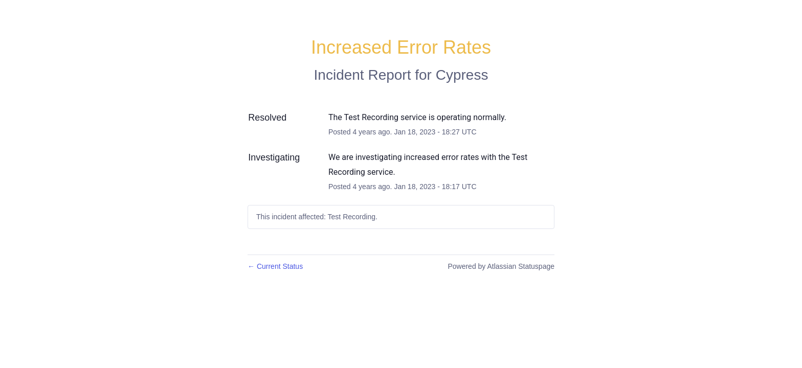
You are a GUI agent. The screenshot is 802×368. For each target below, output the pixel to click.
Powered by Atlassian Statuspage (501, 266)
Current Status (275, 266)
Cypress (462, 75)
